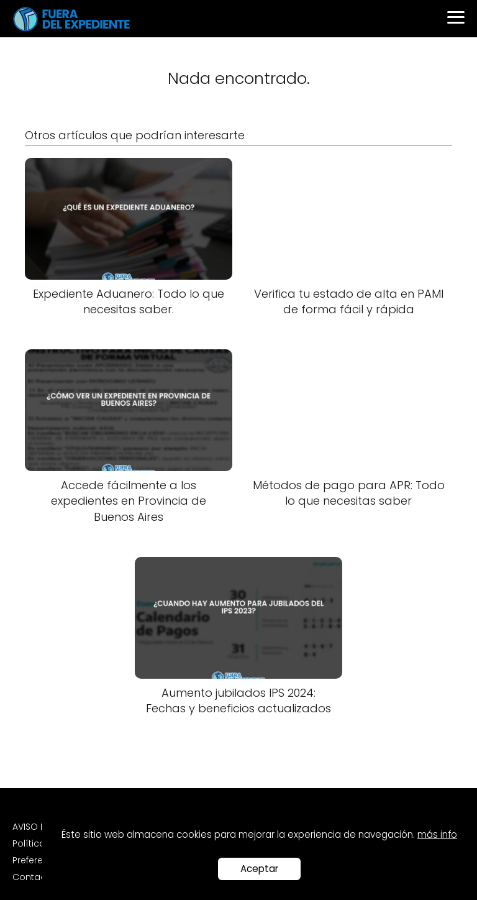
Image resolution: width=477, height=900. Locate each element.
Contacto (33, 877)
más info (437, 834)
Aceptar (259, 868)
